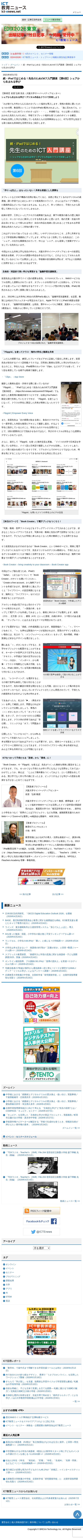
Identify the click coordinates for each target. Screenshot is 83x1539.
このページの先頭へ (77, 1514)
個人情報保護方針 (19, 1522)
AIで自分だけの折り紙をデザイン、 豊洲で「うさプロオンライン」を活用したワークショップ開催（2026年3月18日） (42, 1376)
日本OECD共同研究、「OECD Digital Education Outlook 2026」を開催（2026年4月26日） (38, 914)
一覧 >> (76, 1401)
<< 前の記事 (25, 894)
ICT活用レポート (12, 1361)
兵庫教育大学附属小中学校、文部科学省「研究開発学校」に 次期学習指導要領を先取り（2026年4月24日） (41, 976)
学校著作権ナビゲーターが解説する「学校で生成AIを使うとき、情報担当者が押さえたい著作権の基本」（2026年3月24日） (42, 1123)
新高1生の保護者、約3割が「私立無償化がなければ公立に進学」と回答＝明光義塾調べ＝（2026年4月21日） (42, 1443)
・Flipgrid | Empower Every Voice (17, 413)
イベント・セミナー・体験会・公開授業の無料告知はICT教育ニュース (38, 1425)
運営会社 (5, 1522)
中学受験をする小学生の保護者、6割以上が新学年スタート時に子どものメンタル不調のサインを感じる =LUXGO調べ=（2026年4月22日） (42, 1452)
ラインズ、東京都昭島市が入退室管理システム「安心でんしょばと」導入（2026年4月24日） (39, 928)
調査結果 (10, 1280)
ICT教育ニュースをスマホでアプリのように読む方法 (30, 1421)
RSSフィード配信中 (41, 1211)
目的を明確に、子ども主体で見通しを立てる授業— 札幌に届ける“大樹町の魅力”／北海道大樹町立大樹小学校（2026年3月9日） (41, 1389)
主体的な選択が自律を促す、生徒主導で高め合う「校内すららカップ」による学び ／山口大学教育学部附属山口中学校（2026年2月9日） (42, 1396)
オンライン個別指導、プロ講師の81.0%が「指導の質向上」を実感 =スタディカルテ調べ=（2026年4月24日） (41, 962)
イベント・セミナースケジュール (21, 1136)
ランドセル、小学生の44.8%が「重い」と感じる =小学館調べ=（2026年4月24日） (41, 942)
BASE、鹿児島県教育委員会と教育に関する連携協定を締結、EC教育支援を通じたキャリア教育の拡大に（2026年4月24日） (41, 921)
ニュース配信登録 (52, 20)
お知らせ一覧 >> (72, 1504)
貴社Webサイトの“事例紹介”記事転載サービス (27, 1417)
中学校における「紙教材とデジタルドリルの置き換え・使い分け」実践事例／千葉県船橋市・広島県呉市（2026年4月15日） (42, 1095)
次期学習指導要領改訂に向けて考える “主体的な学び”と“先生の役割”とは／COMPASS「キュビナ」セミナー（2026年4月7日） (41, 1109)
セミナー (10, 1272)
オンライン (11, 1264)
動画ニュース (10, 1145)
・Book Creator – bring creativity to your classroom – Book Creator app (34, 564)
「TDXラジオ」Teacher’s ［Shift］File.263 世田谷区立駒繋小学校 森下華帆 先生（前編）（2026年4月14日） (42, 1187)
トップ (4, 65)
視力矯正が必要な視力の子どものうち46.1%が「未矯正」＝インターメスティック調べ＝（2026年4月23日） (43, 1471)
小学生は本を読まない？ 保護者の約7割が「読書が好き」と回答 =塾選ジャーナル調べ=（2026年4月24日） (41, 949)
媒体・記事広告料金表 (31, 20)
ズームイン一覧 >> (71, 1128)
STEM (9, 1297)
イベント (10, 1268)
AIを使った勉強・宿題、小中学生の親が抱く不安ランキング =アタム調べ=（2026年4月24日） (39, 935)
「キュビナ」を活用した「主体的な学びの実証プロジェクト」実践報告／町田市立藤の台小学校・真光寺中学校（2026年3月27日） (42, 1116)
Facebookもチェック (41, 1221)
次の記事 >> (58, 894)
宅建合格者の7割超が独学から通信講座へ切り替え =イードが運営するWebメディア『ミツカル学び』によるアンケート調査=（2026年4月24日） (41, 969)
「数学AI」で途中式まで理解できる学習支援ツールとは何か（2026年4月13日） (41, 1369)
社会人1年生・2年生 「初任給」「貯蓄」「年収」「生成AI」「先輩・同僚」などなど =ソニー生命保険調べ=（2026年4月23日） (42, 1461)
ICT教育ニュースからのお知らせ (20, 1491)
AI (7, 1292)
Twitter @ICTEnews (41, 1231)
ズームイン (15, 65)
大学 (8, 1284)
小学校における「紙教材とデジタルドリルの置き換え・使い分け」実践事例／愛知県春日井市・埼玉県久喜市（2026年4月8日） (42, 1102)
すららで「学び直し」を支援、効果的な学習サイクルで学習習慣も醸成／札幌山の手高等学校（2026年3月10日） (42, 1383)
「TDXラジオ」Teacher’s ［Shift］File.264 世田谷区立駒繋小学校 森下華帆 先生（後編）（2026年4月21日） (42, 1162)
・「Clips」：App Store (12, 377)
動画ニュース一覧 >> (70, 1201)
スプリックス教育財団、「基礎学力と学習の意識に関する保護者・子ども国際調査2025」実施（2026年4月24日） (41, 955)
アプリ (9, 1288)
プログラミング (13, 1276)
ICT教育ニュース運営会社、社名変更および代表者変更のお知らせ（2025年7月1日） (42, 1499)
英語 (8, 1301)
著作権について (37, 1522)
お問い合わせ (52, 1522)
